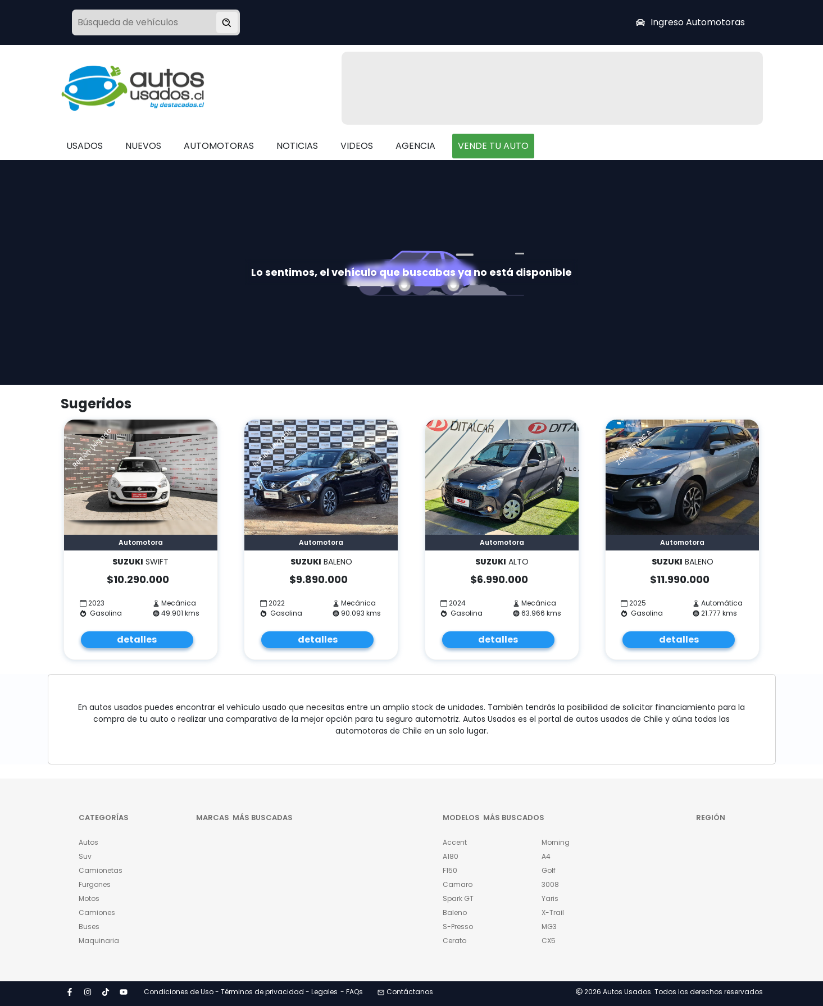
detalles (137, 639)
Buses (89, 926)
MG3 (549, 926)
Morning (556, 842)
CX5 (549, 940)
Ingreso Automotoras (690, 22)
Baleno (455, 912)
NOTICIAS (297, 145)
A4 (546, 856)
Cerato (454, 940)
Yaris (550, 898)
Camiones (97, 912)
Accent (455, 842)
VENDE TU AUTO (493, 145)
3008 (550, 884)
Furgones (95, 884)
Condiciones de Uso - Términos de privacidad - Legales (241, 991)
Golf (549, 870)
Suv (85, 856)
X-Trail (553, 912)
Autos (88, 842)
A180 (450, 856)
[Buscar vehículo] (227, 22)
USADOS (84, 145)
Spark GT (458, 898)
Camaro (457, 884)
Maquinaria (99, 940)
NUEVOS (143, 145)
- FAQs (351, 991)
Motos (89, 898)
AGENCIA (415, 145)
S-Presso (458, 926)
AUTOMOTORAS (219, 145)
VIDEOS (356, 145)
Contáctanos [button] (405, 991)
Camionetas (100, 870)
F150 (450, 870)
